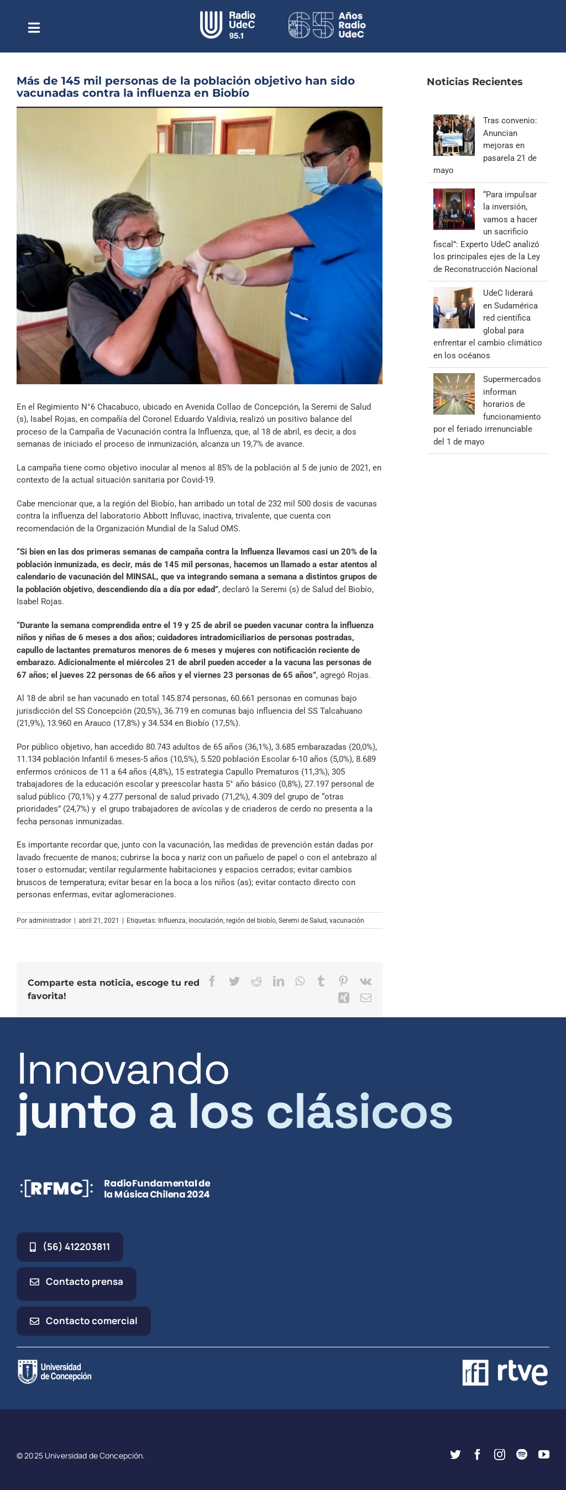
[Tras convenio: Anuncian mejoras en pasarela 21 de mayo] (454, 121)
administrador (50, 920)
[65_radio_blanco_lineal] (327, 15)
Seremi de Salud (303, 920)
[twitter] (455, 1454)
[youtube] (543, 1454)
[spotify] (521, 1454)
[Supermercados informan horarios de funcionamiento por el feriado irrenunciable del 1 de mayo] (454, 379)
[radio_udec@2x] (227, 15)
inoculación (205, 920)
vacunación (346, 920)
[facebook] (477, 1454)
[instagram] (499, 1454)
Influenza (172, 920)
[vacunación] (199, 245)
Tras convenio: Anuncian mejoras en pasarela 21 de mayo (485, 145)
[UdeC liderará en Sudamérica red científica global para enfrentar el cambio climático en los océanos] (454, 293)
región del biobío (251, 920)
